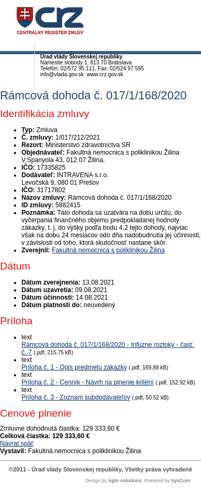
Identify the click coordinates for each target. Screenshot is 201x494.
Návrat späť (17, 443)
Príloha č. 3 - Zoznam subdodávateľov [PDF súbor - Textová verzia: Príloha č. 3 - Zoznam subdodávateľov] (75, 397)
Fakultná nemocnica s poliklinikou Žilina (108, 250)
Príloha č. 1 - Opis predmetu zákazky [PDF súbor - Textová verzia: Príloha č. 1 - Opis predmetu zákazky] (74, 367)
